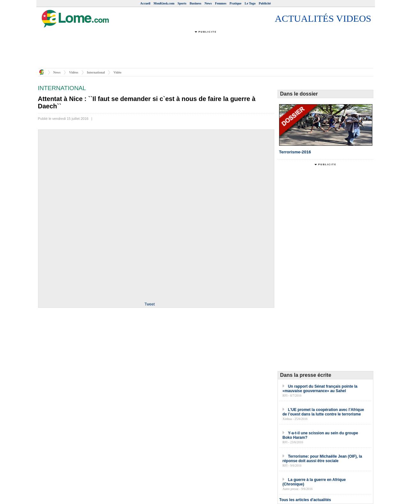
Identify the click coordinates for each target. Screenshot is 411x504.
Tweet (149, 304)
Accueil (145, 3)
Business (196, 3)
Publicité (265, 3)
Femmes (220, 3)
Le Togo (250, 3)
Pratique (235, 3)
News (208, 3)
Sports (182, 3)
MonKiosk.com (164, 3)
